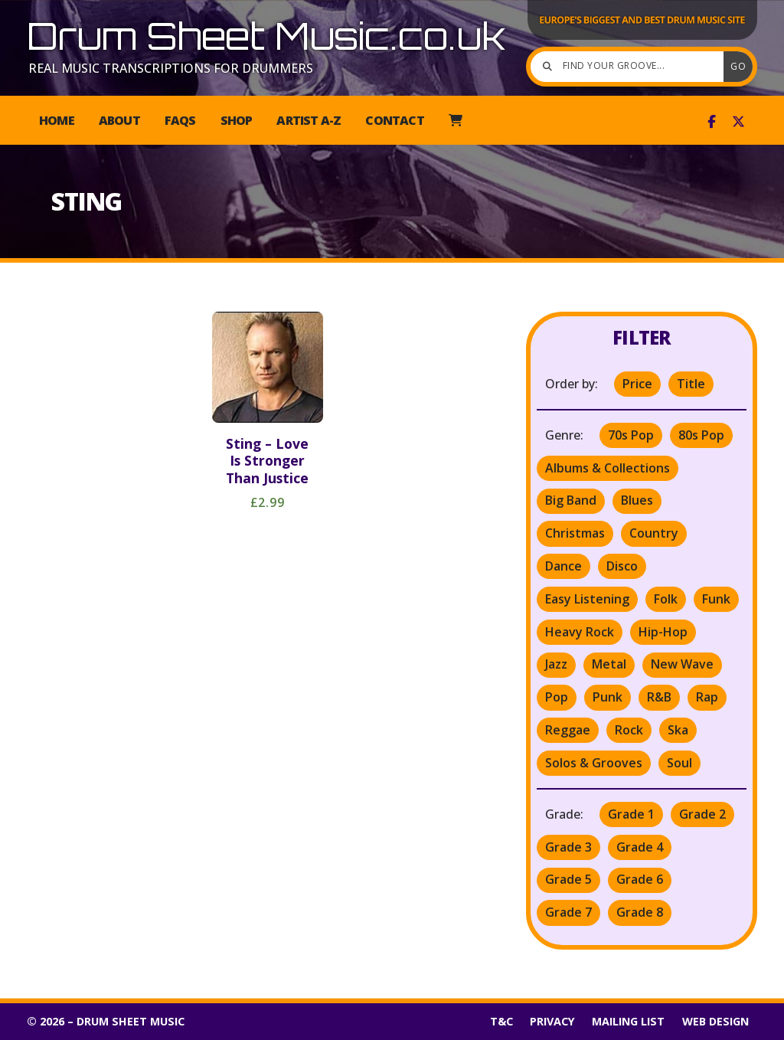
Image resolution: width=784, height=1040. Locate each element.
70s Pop (631, 435)
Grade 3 (568, 847)
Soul (679, 762)
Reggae (567, 729)
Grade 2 (702, 814)
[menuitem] (455, 120)
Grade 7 (568, 912)
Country (653, 533)
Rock (629, 729)
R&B (659, 696)
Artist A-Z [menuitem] (308, 120)
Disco (622, 566)
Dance (563, 566)
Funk (716, 598)
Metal (609, 664)
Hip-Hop (663, 631)
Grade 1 (631, 814)
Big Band (570, 500)
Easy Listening (587, 598)
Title (691, 383)
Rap (707, 696)
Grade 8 (639, 912)
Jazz (556, 664)
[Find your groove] (631, 66)
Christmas (575, 533)
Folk (666, 598)
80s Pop (701, 435)
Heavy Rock (579, 631)
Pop (556, 696)
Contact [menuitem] (394, 120)
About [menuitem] (119, 120)
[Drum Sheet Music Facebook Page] (711, 122)
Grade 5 (568, 879)
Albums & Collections (607, 467)
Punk (607, 696)
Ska (678, 729)
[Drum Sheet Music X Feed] (738, 122)
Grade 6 (639, 879)
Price (637, 383)
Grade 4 (639, 847)
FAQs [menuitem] (180, 120)
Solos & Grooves (593, 762)
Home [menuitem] (56, 120)
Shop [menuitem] (236, 120)
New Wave (682, 664)
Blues (637, 500)
